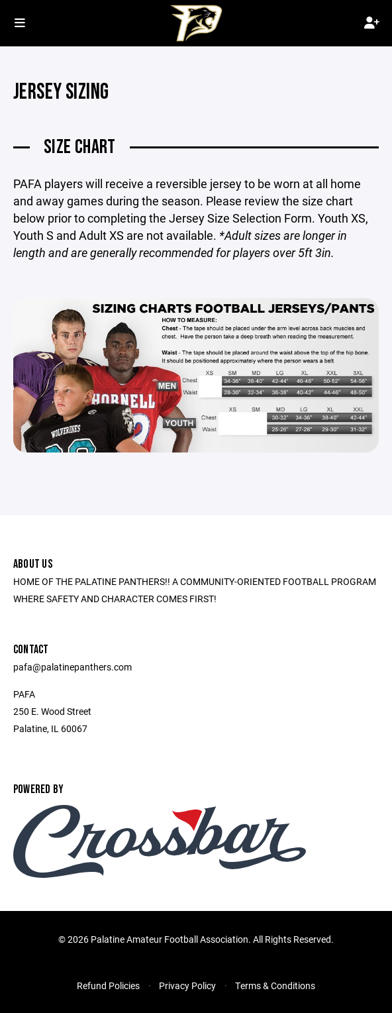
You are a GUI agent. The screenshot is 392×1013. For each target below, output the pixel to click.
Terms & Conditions (275, 985)
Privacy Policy (187, 985)
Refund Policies (108, 985)
